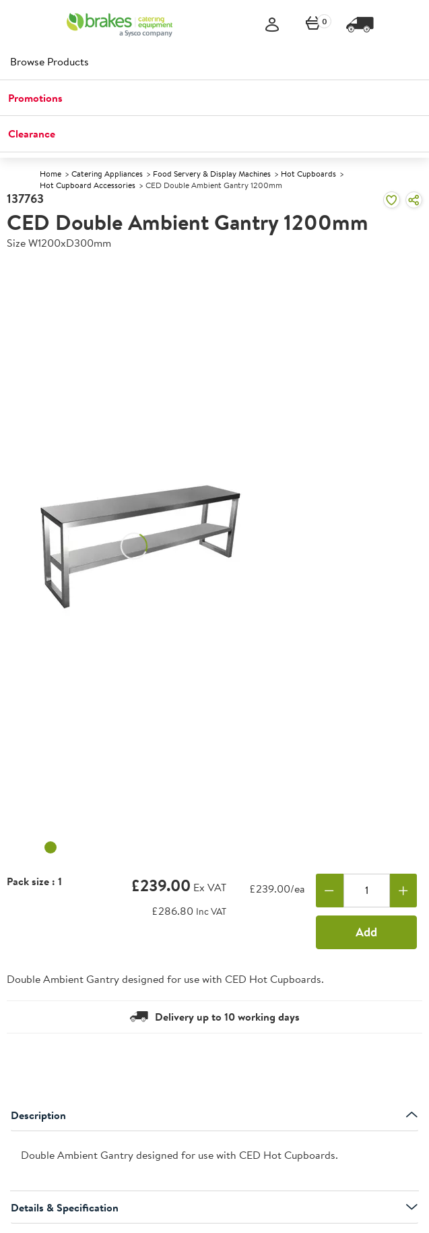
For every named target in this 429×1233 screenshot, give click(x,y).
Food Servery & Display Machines (212, 173)
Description (214, 1115)
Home (50, 173)
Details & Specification (214, 1207)
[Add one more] (404, 890)
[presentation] (214, 1161)
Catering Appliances (107, 173)
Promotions (35, 97)
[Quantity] (366, 890)
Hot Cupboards (308, 173)
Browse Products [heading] (49, 61)
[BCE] (119, 25)
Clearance (31, 133)
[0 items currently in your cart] (313, 25)
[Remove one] (329, 890)
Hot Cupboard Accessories (87, 185)
